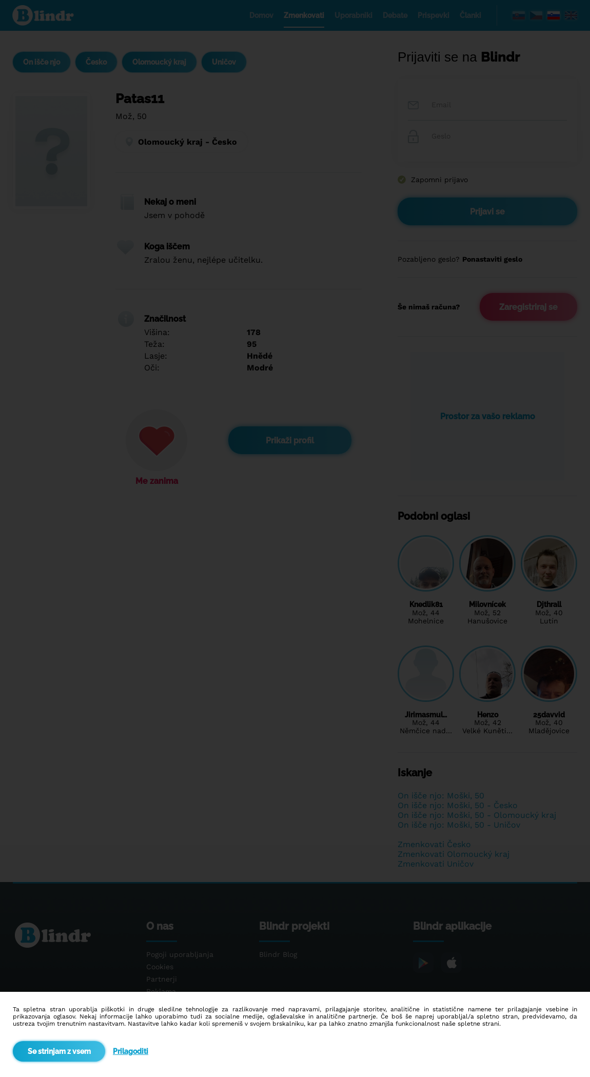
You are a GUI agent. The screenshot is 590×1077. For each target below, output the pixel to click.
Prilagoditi (130, 1051)
